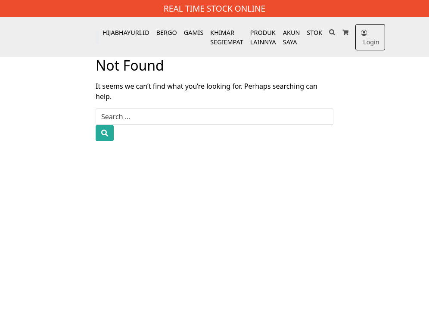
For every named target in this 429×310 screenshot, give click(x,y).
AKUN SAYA (291, 37)
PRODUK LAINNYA (263, 37)
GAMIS (194, 32)
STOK (314, 32)
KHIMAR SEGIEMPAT (226, 37)
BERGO (166, 32)
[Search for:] (214, 116)
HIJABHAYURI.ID (126, 32)
